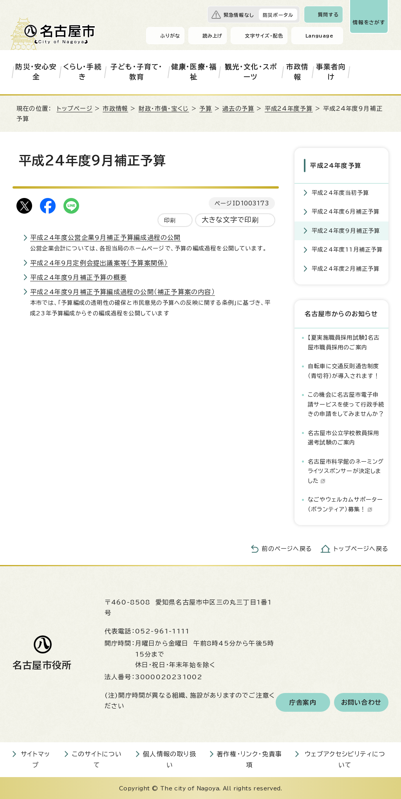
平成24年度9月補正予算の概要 (78, 277)
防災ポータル (278, 15)
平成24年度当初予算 (340, 191)
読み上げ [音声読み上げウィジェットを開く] (212, 35)
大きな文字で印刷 (230, 219)
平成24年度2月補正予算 (345, 267)
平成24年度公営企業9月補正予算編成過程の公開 (105, 237)
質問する (328, 14)
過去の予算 (238, 109)
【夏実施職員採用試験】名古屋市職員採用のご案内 (344, 341)
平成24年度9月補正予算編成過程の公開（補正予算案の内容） (122, 292)
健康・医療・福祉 (194, 71)
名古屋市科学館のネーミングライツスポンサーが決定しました (346, 469)
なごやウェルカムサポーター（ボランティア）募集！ (345, 503)
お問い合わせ (361, 701)
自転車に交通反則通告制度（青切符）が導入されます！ (344, 370)
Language (319, 35)
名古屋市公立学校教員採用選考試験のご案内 (343, 436)
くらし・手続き (82, 71)
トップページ (74, 109)
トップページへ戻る (361, 548)
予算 (205, 109)
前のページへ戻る (287, 548)
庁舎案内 (302, 701)
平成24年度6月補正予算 (345, 211)
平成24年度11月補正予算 (347, 249)
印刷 (170, 220)
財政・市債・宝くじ (164, 109)
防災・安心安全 (36, 71)
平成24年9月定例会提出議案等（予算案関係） (99, 263)
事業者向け (331, 71)
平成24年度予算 (289, 109)
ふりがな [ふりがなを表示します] (170, 35)
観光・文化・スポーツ (251, 71)
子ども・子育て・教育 (136, 71)
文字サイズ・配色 (264, 35)
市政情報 (297, 71)
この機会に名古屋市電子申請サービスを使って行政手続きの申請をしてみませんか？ (346, 403)
